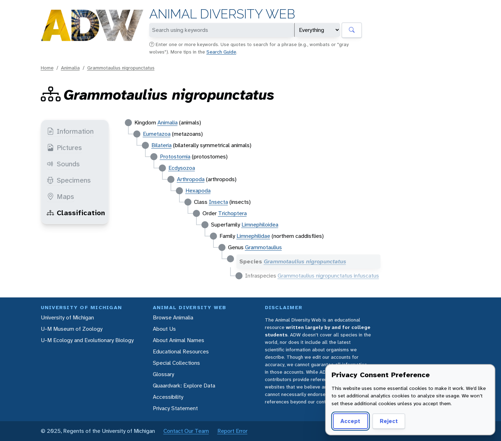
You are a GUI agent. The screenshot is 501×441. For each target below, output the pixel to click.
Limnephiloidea (259, 224)
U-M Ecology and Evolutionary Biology (87, 340)
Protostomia (175, 156)
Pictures (64, 147)
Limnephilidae (253, 236)
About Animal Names (178, 340)
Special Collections (176, 363)
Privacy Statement (175, 408)
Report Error (232, 431)
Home (47, 68)
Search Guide (221, 52)
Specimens (69, 180)
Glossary (163, 374)
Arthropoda (191, 179)
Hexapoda (198, 190)
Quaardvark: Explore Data (184, 385)
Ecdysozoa (181, 168)
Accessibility (168, 397)
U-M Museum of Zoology (71, 329)
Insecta (218, 202)
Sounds (63, 163)
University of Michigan (67, 317)
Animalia (70, 68)
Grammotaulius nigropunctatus (121, 68)
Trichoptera (232, 213)
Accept (350, 421)
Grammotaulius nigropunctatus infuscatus (328, 275)
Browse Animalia (173, 317)
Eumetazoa (157, 134)
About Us (164, 329)
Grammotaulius (263, 247)
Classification (76, 212)
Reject (389, 421)
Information (70, 131)
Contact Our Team (186, 431)
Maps (60, 196)
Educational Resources (181, 351)
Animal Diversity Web (222, 14)
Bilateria (161, 145)
